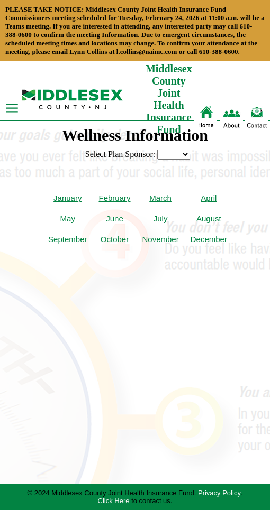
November (160, 239)
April (209, 197)
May (67, 218)
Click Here (114, 501)
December (209, 239)
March (160, 197)
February (114, 197)
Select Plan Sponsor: (120, 154)
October (115, 239)
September (67, 239)
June (114, 218)
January (67, 197)
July (161, 218)
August (208, 218)
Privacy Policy (219, 493)
